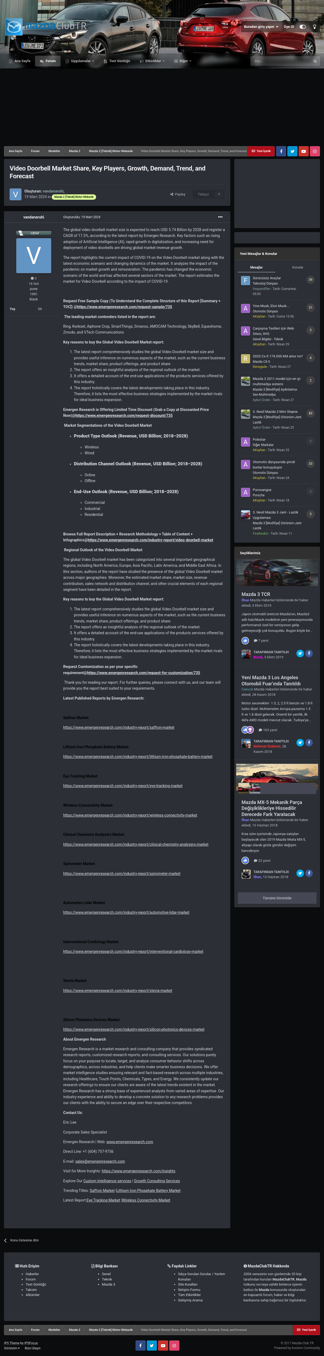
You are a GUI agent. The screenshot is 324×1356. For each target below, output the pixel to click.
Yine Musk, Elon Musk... (271, 306)
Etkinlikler (153, 61)
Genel (106, 1274)
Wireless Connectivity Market (146, 1200)
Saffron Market (102, 1190)
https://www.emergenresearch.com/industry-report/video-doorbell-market (150, 540)
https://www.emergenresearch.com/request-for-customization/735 (143, 673)
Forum (50, 61)
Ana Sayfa (22, 61)
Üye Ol (289, 27)
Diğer (184, 61)
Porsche (259, 495)
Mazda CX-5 (261, 362)
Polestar (259, 439)
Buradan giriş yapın (261, 26)
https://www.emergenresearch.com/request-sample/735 (124, 307)
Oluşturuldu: (81, 217)
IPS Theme (12, 1343)
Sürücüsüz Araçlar (267, 278)
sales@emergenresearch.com (100, 1161)
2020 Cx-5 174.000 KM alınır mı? (278, 356)
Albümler (33, 1295)
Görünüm (12, 1348)
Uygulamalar (81, 61)
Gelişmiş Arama (190, 1300)
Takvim (31, 1290)
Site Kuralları (188, 1284)
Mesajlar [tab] (256, 267)
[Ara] (280, 61)
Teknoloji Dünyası (265, 283)
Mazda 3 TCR (256, 594)
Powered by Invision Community (297, 1348)
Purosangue (262, 490)
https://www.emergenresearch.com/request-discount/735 (124, 415)
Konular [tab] (297, 267)
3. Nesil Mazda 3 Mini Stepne (275, 412)
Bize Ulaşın (32, 1348)
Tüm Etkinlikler (189, 1295)
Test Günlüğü (119, 61)
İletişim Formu (189, 1290)
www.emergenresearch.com (129, 1142)
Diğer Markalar (263, 445)
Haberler (32, 1274)
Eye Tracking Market (103, 1200)
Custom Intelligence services (107, 1181)
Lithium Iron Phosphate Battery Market (148, 1190)
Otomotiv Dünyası (265, 311)
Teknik (107, 1279)
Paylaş (177, 194)
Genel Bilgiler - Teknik (268, 339)
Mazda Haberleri (263, 600)
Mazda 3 (108, 1284)
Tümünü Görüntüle (277, 898)
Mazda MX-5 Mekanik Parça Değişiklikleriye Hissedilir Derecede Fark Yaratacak (272, 808)
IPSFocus (31, 1343)
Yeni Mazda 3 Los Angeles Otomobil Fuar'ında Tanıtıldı (271, 680)
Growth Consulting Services (157, 1181)
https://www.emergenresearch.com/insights (138, 1171)
